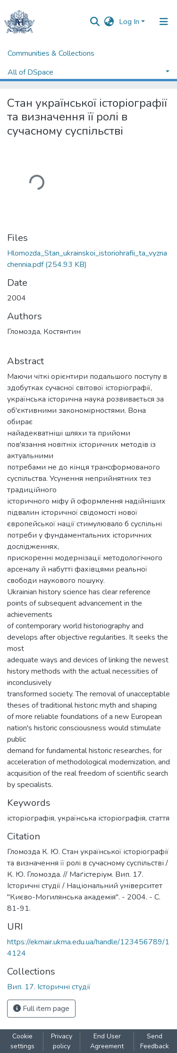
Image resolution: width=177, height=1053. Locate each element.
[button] (109, 21)
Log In (129, 22)
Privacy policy (61, 1041)
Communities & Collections (51, 53)
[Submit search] (95, 22)
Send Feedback (154, 1041)
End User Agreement (107, 1041)
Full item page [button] (41, 1008)
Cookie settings (22, 1041)
